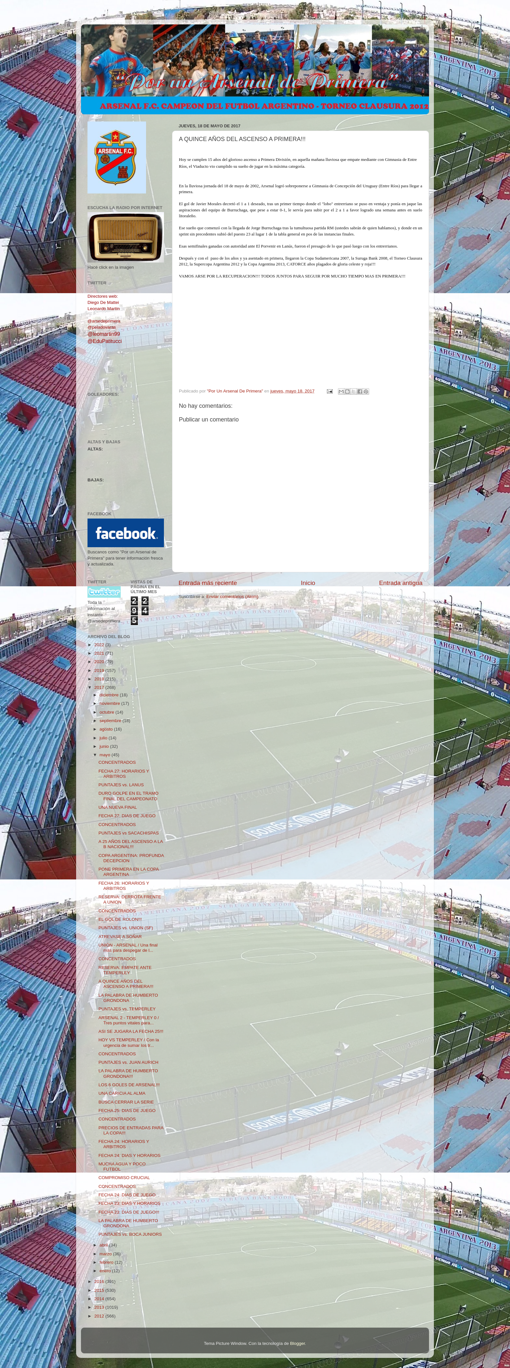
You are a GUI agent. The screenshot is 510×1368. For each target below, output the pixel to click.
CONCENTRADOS (117, 762)
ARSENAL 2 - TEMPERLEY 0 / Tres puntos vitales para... (129, 1020)
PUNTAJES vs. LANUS (121, 784)
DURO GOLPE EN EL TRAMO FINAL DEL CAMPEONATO (129, 796)
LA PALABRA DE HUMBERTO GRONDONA (128, 998)
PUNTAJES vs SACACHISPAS (129, 833)
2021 (99, 653)
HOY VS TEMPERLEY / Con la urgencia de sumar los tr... (129, 1042)
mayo (106, 754)
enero (106, 1270)
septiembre (111, 720)
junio (105, 746)
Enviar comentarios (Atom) (233, 596)
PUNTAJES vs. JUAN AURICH (128, 1062)
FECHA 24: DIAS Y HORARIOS (130, 1155)
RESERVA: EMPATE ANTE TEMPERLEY (125, 970)
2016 (99, 1281)
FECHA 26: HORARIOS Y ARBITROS (124, 886)
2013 (99, 1307)
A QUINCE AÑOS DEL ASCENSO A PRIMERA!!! (126, 984)
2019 (99, 670)
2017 (99, 687)
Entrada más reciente (208, 582)
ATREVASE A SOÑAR (120, 936)
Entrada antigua (401, 582)
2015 (99, 1290)
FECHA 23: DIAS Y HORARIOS (130, 1203)
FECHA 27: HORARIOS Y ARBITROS (124, 774)
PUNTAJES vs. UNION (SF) (126, 927)
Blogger (297, 1343)
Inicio (308, 582)
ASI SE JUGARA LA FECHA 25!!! (131, 1031)
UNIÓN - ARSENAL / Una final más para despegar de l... (128, 948)
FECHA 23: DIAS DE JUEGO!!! (129, 1212)
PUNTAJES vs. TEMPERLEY (127, 1008)
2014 (99, 1298)
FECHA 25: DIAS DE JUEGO (127, 1110)
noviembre (110, 703)
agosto (107, 729)
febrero (107, 1262)
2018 (99, 679)
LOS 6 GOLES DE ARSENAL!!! (129, 1084)
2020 (99, 661)
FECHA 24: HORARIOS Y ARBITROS (124, 1144)
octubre (107, 712)
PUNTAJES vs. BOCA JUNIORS (130, 1234)
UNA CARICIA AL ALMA (122, 1093)
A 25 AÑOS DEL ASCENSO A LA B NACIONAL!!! (131, 844)
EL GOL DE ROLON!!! (120, 919)
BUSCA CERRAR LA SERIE (126, 1102)
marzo (106, 1253)
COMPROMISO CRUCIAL (124, 1177)
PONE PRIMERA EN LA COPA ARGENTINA (129, 872)
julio (104, 737)
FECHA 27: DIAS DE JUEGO (127, 815)
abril (104, 1245)
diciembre (110, 694)
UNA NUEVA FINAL (118, 807)
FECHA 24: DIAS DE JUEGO (127, 1194)
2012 (99, 1316)
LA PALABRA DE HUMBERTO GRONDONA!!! (128, 1073)
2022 (99, 644)
